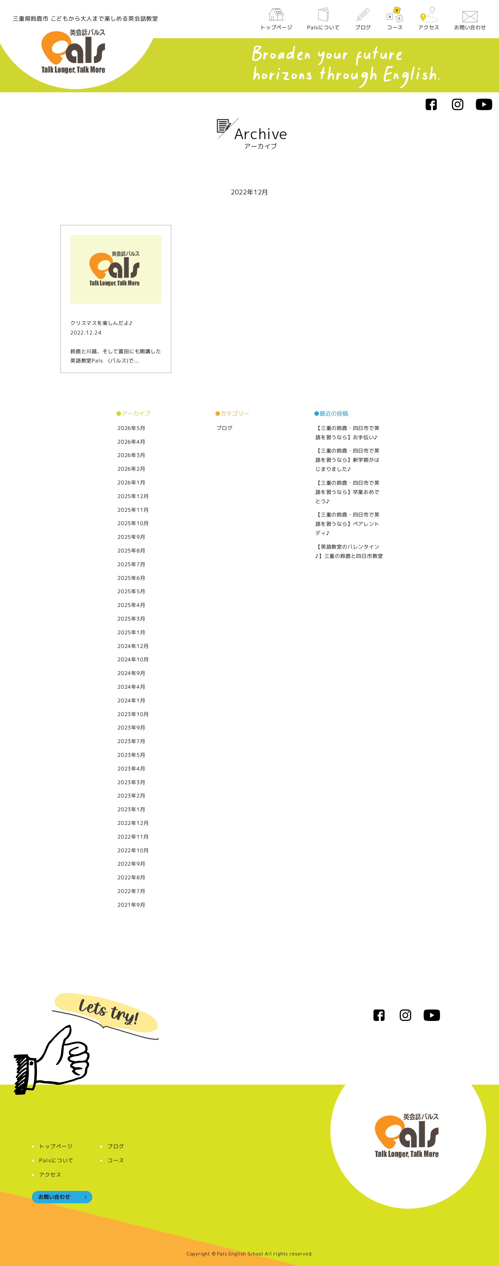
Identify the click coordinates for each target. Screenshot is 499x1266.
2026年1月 (131, 482)
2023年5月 (131, 754)
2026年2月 (131, 468)
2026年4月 (131, 441)
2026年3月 (131, 455)
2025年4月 (131, 604)
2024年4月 (131, 686)
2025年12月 (133, 496)
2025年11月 (133, 509)
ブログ (362, 18)
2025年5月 (131, 591)
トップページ (276, 18)
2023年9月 (131, 727)
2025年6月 (131, 577)
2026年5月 (131, 428)
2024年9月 (131, 673)
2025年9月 (131, 536)
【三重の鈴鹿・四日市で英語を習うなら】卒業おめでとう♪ (347, 492)
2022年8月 (131, 877)
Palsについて (323, 18)
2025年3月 (131, 618)
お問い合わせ (470, 18)
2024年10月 (133, 659)
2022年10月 (133, 850)
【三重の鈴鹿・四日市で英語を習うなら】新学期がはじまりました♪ (347, 460)
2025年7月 (131, 564)
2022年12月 (133, 822)
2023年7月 (131, 741)
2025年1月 (131, 632)
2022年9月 (131, 863)
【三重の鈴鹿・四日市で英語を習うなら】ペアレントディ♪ (347, 524)
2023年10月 (133, 714)
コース (395, 18)
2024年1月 (131, 700)
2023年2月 (131, 795)
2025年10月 (133, 523)
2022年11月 (133, 836)
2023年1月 (131, 809)
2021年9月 (131, 904)
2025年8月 (131, 550)
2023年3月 (131, 782)
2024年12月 (133, 646)
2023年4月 (131, 768)
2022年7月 (131, 891)
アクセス (428, 18)
